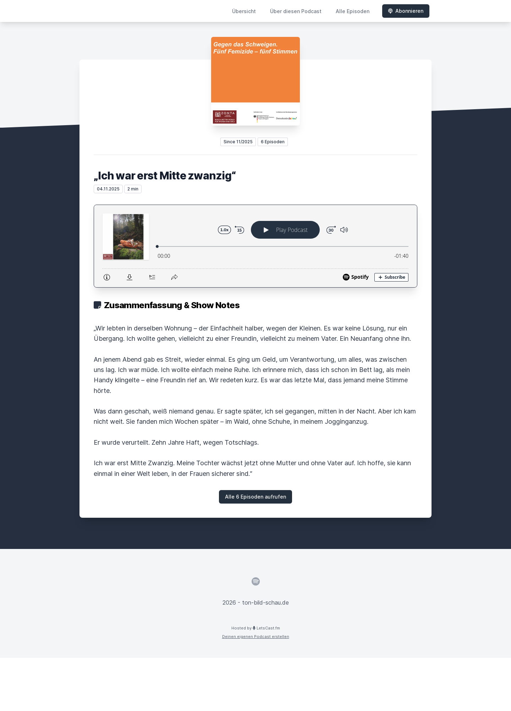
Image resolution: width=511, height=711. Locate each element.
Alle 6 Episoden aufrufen (255, 497)
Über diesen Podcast (296, 11)
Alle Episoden (352, 11)
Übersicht (244, 11)
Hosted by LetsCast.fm (255, 628)
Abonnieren (405, 11)
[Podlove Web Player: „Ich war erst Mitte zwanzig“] (255, 246)
